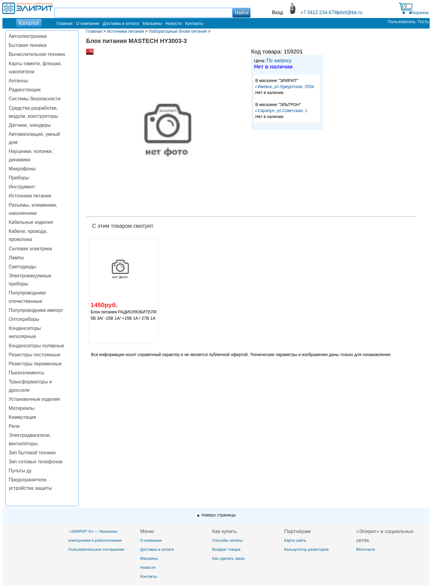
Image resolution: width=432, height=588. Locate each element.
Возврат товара (226, 549)
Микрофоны (22, 168)
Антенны (18, 80)
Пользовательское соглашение (96, 549)
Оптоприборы (24, 319)
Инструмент (22, 186)
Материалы (21, 408)
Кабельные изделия (31, 222)
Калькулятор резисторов (306, 549)
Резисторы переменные (35, 363)
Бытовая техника (27, 45)
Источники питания (30, 195)
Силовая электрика (30, 248)
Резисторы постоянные (34, 354)
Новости (173, 23)
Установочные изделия (34, 399)
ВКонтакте (365, 549)
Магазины (152, 23)
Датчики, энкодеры (30, 125)
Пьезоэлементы (26, 372)
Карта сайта (295, 540)
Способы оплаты (227, 540)
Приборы (19, 177)
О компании (87, 23)
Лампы (16, 257)
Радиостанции (24, 89)
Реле (14, 426)
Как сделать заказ (228, 558)
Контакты (194, 23)
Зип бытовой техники (32, 452)
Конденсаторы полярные (36, 345)
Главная (64, 23)
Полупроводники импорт (36, 310)
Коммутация (22, 417)
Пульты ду (20, 470)
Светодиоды (22, 266)
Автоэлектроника (28, 36)
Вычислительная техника (37, 54)
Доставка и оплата (121, 23)
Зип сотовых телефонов (35, 461)
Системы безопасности (35, 98)
